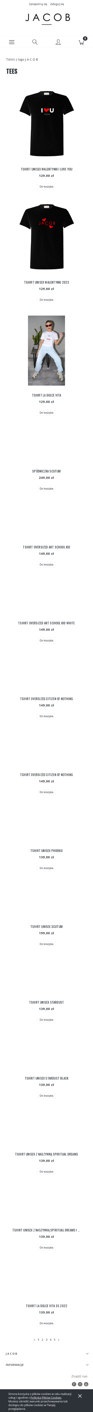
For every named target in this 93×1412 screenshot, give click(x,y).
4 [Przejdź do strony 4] (50, 1340)
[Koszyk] (81, 41)
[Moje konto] (58, 42)
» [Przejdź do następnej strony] (58, 1340)
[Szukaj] (35, 41)
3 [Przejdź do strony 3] (46, 1340)
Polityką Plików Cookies (45, 1398)
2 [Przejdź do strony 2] (42, 1340)
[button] (11, 41)
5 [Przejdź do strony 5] (54, 1340)
